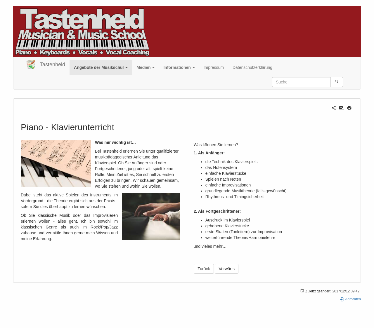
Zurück (204, 268)
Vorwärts (226, 268)
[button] (101, 67)
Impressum (214, 67)
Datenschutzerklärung (252, 67)
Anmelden (350, 299)
